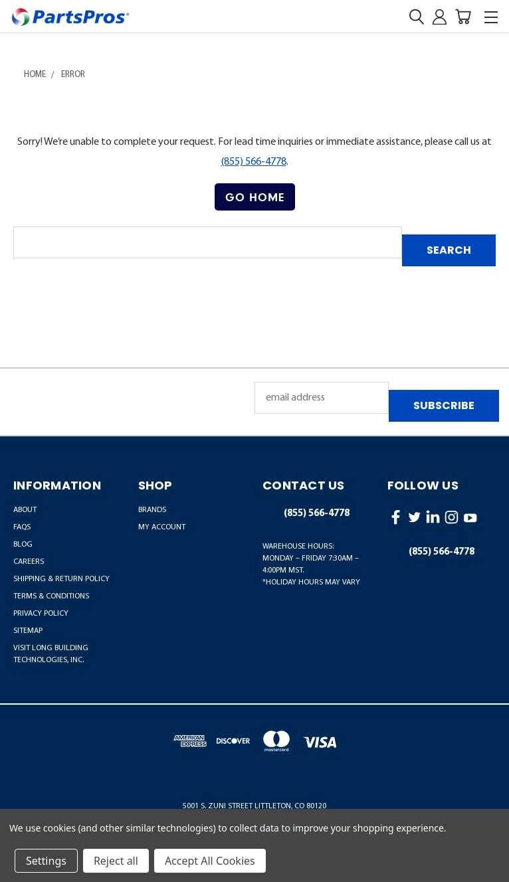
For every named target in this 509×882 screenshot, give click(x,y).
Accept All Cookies (210, 860)
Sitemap (28, 631)
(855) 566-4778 (253, 162)
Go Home (254, 197)
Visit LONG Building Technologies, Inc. (50, 654)
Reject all (116, 860)
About (25, 510)
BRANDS (152, 510)
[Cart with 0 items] (463, 17)
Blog (23, 545)
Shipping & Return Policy (61, 579)
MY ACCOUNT (161, 527)
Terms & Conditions (51, 596)
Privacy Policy (40, 614)
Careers (28, 562)
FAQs (22, 527)
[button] (255, 197)
